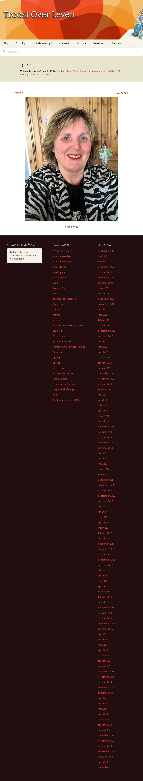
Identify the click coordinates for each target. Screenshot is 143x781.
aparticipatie (59, 272)
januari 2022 (104, 293)
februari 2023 (105, 261)
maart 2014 (103, 719)
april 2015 (103, 650)
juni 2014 (102, 703)
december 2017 (106, 479)
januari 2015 (104, 666)
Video (55, 394)
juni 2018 (102, 458)
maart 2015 (103, 655)
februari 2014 (105, 724)
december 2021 (106, 298)
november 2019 (106, 378)
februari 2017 (105, 533)
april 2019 (103, 410)
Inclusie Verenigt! (42, 43)
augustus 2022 (105, 282)
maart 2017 (103, 527)
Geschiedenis (59, 336)
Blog (5, 43)
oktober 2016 (105, 554)
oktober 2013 (105, 746)
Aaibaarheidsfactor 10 (63, 261)
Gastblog (20, 43)
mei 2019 (102, 405)
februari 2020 (105, 362)
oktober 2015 (105, 618)
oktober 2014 (105, 682)
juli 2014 (102, 698)
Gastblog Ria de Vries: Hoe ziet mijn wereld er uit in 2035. (85, 70)
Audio (55, 282)
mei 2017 (102, 517)
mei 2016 (102, 580)
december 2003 (106, 767)
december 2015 (106, 607)
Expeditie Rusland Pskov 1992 (67, 325)
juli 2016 (102, 570)
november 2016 (106, 549)
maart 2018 (103, 469)
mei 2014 (102, 708)
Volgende (125, 92)
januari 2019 (104, 421)
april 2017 (103, 522)
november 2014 (106, 676)
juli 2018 (102, 453)
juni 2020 (102, 341)
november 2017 (106, 485)
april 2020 (103, 352)
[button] (71, 159)
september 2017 (106, 495)
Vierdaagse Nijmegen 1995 (66, 399)
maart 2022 (103, 288)
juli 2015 (102, 634)
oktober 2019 (105, 384)
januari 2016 (104, 602)
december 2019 (106, 373)
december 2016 (106, 543)
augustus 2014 (105, 692)
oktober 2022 (105, 272)
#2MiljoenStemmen (62, 250)
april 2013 (103, 761)
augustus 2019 (105, 389)
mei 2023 (102, 256)
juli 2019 (102, 394)
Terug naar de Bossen (63, 384)
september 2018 (106, 442)
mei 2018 (102, 463)
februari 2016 (105, 596)
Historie (81, 43)
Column (56, 309)
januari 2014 (104, 730)
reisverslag (58, 368)
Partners (116, 43)
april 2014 (103, 714)
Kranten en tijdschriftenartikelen (69, 346)
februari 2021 (105, 320)
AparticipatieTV (60, 277)
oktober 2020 (105, 325)
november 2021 (106, 304)
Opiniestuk (58, 352)
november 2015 (106, 612)
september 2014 (106, 687)
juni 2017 (102, 511)
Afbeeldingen (59, 266)
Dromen (56, 314)
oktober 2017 (105, 490)
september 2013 (106, 751)
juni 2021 (102, 309)
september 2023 (106, 250)
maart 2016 (103, 591)
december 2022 (106, 266)
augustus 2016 (105, 565)
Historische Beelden (62, 341)
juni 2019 (102, 399)
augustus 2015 (105, 628)
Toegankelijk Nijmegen (64, 389)
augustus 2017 (105, 501)
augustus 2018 (105, 447)
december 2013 (106, 735)
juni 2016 (102, 575)
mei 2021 (102, 314)
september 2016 (106, 559)
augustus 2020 (105, 336)
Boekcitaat (58, 304)
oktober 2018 (105, 437)
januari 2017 (104, 538)
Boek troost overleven (64, 298)
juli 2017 (102, 506)
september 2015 (106, 623)
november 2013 (106, 740)
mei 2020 (102, 346)
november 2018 (106, 431)
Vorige (16, 92)
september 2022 (106, 277)
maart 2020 (103, 357)
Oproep (56, 357)
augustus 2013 (105, 756)
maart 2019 (103, 415)
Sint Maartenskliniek (62, 373)
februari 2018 (105, 474)
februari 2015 (105, 660)
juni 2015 (102, 639)
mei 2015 (102, 644)
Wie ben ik (64, 43)
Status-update (59, 378)
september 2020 (106, 330)
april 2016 (103, 586)
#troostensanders (61, 256)
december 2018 (106, 426)
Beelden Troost (60, 288)
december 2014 (106, 671)
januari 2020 (104, 368)
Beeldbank (99, 43)
